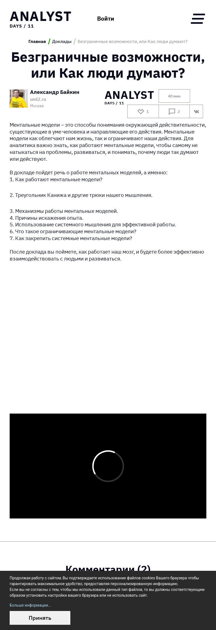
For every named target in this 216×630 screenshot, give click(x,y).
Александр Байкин (54, 92)
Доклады (61, 41)
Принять (40, 617)
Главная (37, 41)
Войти (105, 19)
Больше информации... (30, 605)
